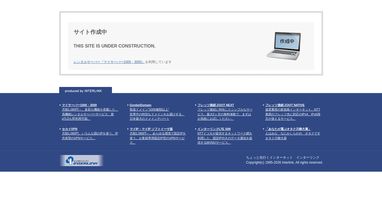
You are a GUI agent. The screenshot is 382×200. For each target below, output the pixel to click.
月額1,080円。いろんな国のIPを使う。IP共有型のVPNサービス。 (90, 133)
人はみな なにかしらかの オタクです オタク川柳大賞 (292, 133)
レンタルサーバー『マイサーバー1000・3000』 (109, 62)
